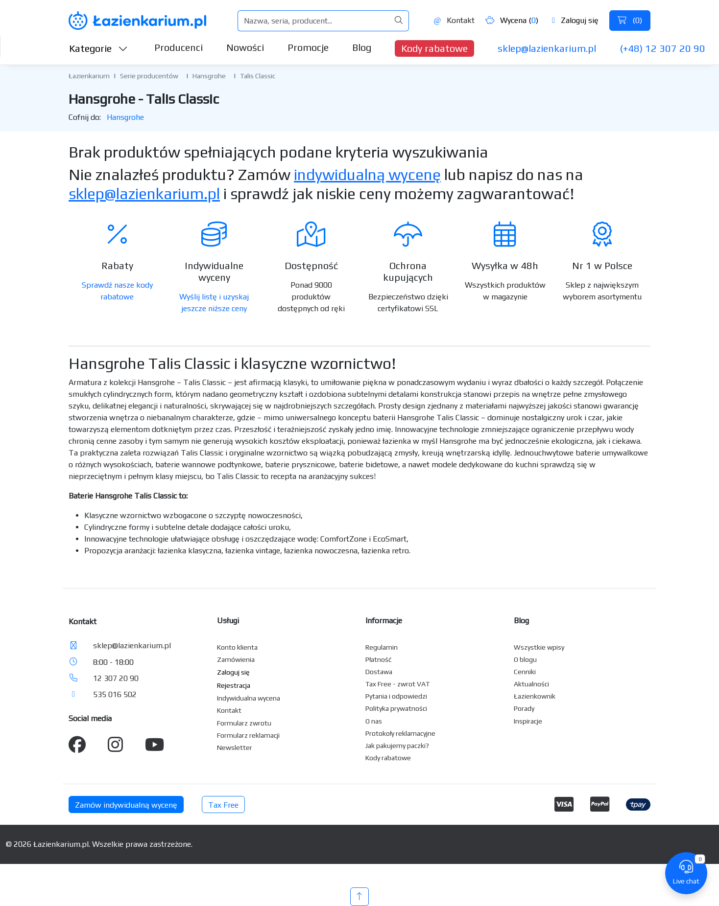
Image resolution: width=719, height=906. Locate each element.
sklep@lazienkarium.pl (547, 48)
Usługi (228, 620)
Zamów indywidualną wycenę (126, 805)
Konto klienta (237, 647)
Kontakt (454, 20)
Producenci (178, 47)
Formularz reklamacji (248, 735)
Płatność (378, 659)
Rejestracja (233, 685)
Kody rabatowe (434, 48)
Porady (524, 708)
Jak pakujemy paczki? (397, 745)
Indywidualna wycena (248, 698)
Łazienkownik (534, 696)
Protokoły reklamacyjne (400, 733)
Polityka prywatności (396, 708)
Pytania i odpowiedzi (396, 696)
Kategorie (98, 48)
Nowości (245, 47)
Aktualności (531, 684)
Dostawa (378, 672)
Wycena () (511, 20)
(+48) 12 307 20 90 (662, 48)
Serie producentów (149, 76)
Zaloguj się (575, 20)
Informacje (383, 620)
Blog (361, 47)
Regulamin (381, 647)
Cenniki (525, 672)
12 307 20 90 (116, 678)
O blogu (525, 659)
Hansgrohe (209, 76)
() (630, 20)
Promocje (308, 47)
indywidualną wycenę (367, 174)
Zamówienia (236, 659)
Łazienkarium (89, 76)
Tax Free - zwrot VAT (397, 684)
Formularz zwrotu (244, 723)
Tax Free (223, 805)
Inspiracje (528, 721)
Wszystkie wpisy (539, 647)
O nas (373, 721)
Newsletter (234, 747)
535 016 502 (115, 694)
